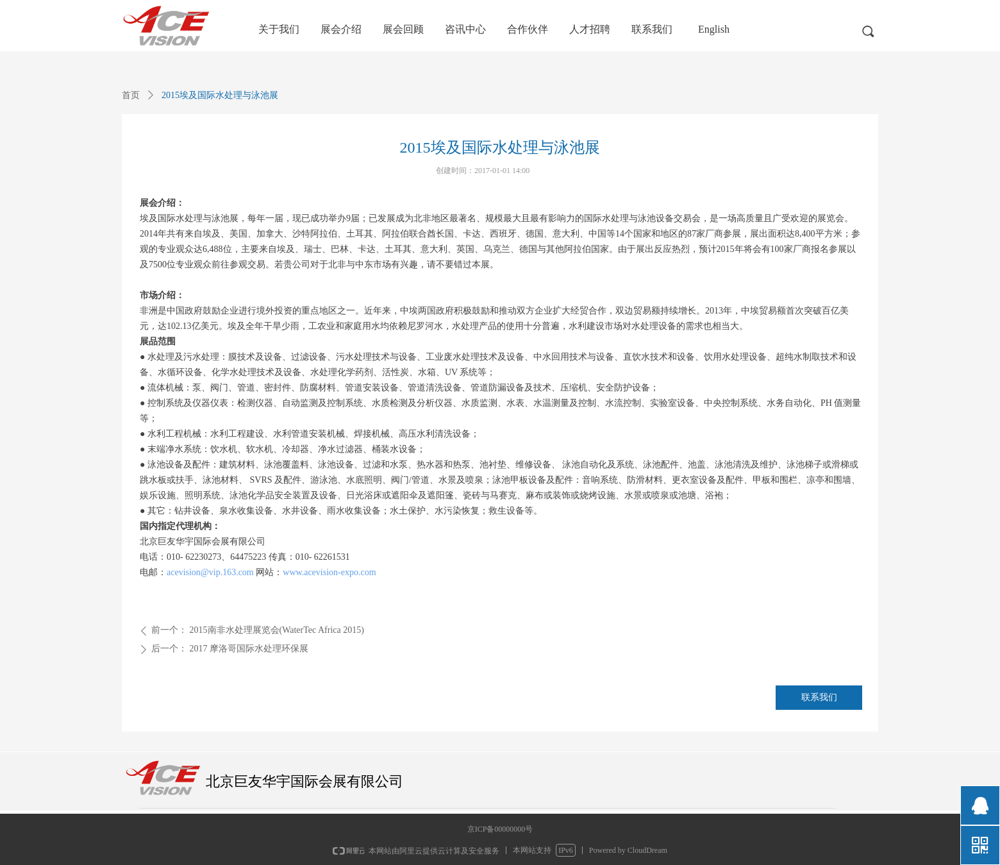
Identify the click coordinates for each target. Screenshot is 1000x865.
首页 (131, 95)
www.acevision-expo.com (329, 572)
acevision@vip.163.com (210, 572)
